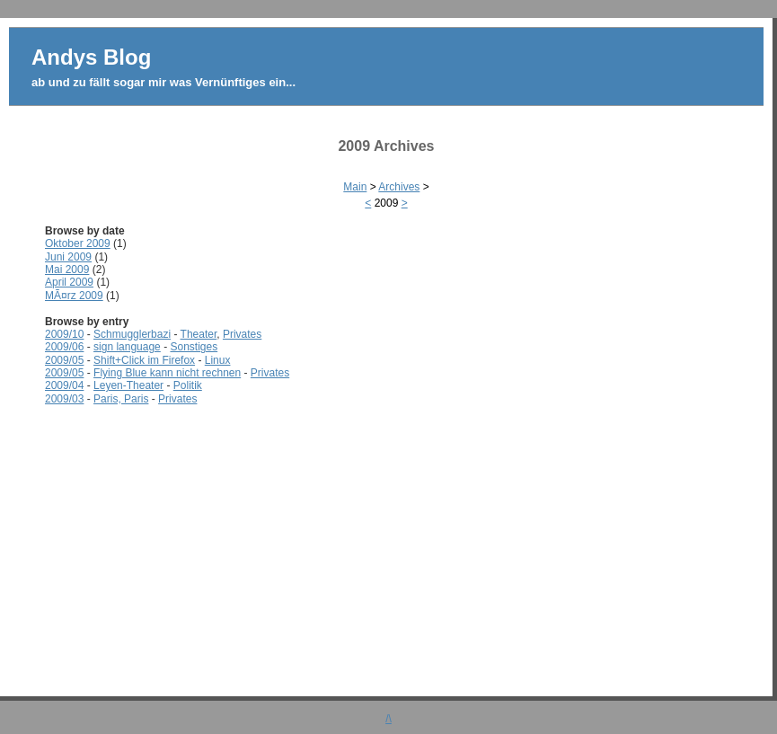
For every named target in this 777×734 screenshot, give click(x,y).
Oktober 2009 (77, 243)
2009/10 (64, 334)
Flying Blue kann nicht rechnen (167, 373)
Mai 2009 (67, 269)
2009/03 (64, 399)
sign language (127, 346)
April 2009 (69, 282)
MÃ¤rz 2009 (74, 295)
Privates (242, 334)
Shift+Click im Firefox (144, 360)
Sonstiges (193, 346)
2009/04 (64, 385)
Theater (199, 334)
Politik (187, 385)
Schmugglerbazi (132, 334)
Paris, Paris (120, 399)
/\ (388, 718)
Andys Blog (91, 57)
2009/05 (64, 360)
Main (354, 187)
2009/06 (64, 346)
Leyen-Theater (128, 385)
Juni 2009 (68, 257)
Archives (398, 187)
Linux (218, 360)
